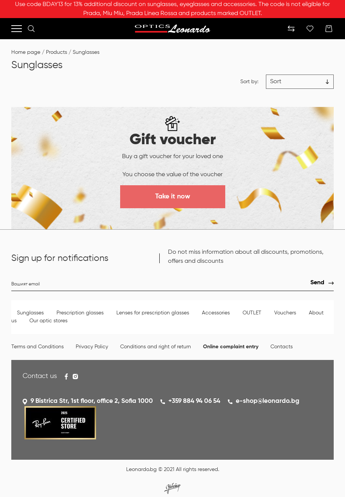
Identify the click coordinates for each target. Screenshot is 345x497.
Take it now (172, 196)
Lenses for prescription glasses (152, 313)
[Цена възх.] (300, 82)
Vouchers (285, 313)
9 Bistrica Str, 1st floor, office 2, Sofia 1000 (92, 401)
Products (56, 52)
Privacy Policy (92, 346)
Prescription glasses (80, 313)
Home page (25, 52)
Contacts (281, 346)
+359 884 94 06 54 (194, 401)
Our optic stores (48, 320)
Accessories (216, 313)
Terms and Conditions (37, 346)
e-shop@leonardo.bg (267, 401)
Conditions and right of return (155, 346)
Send (317, 283)
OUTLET (252, 313)
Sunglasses (86, 52)
